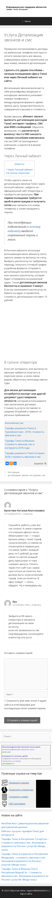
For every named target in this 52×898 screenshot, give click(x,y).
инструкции (35, 475)
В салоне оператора (18, 172)
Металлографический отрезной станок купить (21, 747)
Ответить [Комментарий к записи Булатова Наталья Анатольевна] (28, 514)
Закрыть (19, 163)
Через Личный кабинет (19, 169)
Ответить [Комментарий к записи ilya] (36, 605)
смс (43, 475)
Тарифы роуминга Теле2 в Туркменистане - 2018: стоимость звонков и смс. (24, 432)
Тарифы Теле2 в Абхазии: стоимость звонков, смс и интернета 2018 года (20, 444)
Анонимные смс (14, 422)
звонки (25, 475)
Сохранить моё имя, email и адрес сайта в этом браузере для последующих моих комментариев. (25, 704)
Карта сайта (26, 893)
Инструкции (13, 472)
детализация (14, 475)
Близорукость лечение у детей (15, 756)
